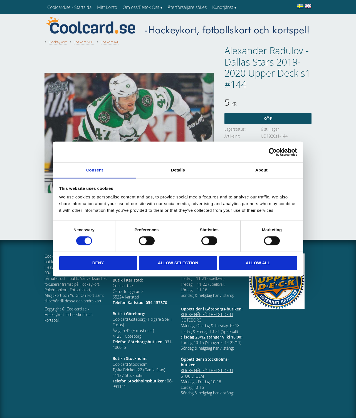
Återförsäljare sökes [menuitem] (187, 7)
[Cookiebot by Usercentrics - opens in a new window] (272, 152)
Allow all (258, 262)
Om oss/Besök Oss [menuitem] (141, 7)
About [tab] (261, 170)
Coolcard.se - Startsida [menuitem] (69, 7)
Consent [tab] (94, 170)
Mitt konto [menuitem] (107, 7)
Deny (98, 262)
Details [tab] (178, 170)
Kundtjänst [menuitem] (222, 7)
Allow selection (178, 262)
